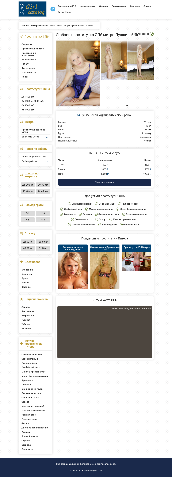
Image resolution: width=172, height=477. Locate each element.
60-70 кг (27, 248)
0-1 (27, 213)
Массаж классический (33, 410)
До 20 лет (27, 184)
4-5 (27, 219)
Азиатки (26, 307)
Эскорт (147, 6)
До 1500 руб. (28, 96)
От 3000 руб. (28, 105)
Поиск (25, 76)
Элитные (135, 6)
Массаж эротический (33, 406)
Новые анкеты (29, 59)
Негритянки (28, 315)
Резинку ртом (29, 414)
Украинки (26, 328)
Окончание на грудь (32, 389)
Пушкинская (89, 115)
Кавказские (28, 311)
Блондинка (27, 269)
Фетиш (25, 423)
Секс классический (32, 354)
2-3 (43, 213)
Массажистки (29, 72)
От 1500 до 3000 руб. (33, 101)
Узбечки (26, 324)
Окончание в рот (30, 397)
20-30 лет (43, 184)
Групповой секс (30, 363)
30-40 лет (28, 191)
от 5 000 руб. (28, 109)
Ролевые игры (29, 419)
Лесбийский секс (31, 367)
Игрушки (26, 432)
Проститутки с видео (33, 48)
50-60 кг (43, 242)
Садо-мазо (27, 449)
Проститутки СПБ (66, 6)
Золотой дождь (30, 436)
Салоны (103, 6)
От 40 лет (43, 191)
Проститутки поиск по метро (33, 130)
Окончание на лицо (32, 393)
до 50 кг (27, 242)
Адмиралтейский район (116, 115)
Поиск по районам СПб (34, 156)
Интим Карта (64, 12)
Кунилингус (28, 380)
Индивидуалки (87, 6)
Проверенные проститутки (29, 54)
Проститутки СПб (93, 470)
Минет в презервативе (34, 371)
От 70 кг (43, 248)
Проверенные (119, 6)
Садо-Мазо (27, 44)
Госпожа (26, 384)
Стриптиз (26, 445)
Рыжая (25, 282)
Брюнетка (27, 274)
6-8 (43, 219)
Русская (26, 320)
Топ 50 (25, 64)
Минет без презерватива (35, 376)
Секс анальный (30, 358)
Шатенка (26, 287)
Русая (25, 278)
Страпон (26, 440)
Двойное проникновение (35, 427)
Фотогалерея (28, 68)
